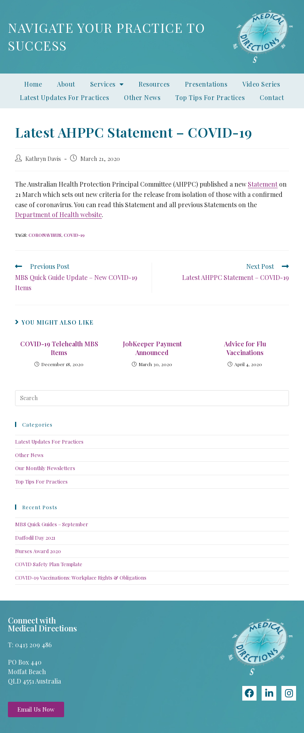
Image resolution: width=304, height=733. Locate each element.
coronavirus (44, 235)
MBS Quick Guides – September (51, 524)
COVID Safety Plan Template (48, 564)
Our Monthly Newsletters (45, 468)
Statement (262, 184)
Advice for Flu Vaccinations (245, 348)
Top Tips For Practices (210, 97)
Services (107, 84)
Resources (154, 84)
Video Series (261, 84)
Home (33, 84)
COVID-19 (74, 235)
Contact (272, 97)
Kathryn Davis (43, 158)
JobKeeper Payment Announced (152, 348)
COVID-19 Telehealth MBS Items (59, 348)
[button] (36, 709)
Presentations (206, 84)
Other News (142, 97)
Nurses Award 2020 (38, 551)
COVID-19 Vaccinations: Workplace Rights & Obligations (80, 577)
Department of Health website (58, 214)
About (66, 84)
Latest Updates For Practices (64, 97)
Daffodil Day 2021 (35, 537)
